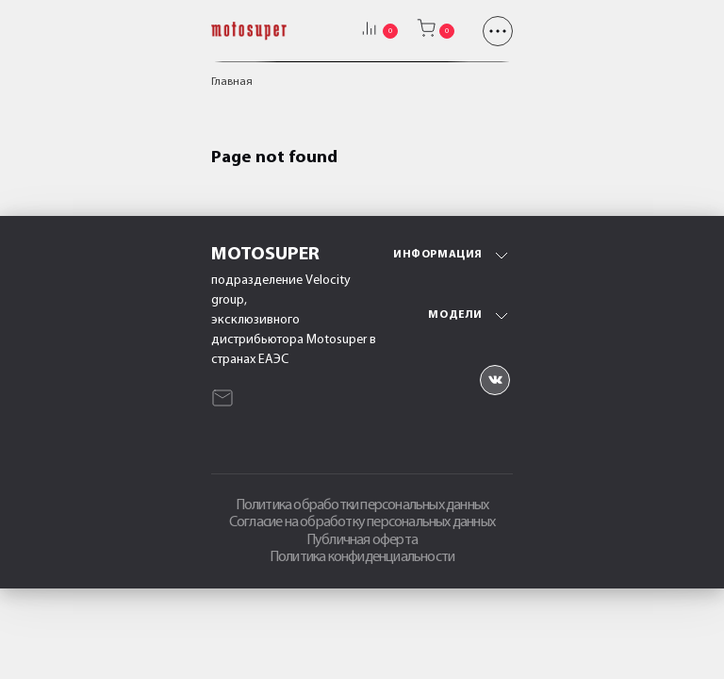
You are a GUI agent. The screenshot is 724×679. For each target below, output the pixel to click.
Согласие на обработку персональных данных (362, 522)
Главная (232, 82)
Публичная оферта (362, 540)
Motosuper (265, 254)
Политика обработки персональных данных (362, 505)
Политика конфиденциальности (362, 557)
